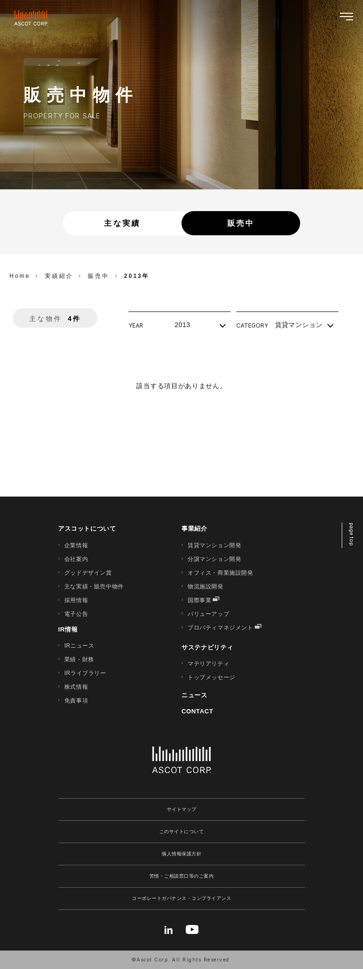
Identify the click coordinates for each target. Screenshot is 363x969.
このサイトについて (181, 831)
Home (19, 276)
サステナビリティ (207, 647)
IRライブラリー (85, 673)
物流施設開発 (206, 586)
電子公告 (76, 614)
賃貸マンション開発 (214, 545)
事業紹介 (194, 528)
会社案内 (76, 559)
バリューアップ (208, 614)
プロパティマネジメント (220, 627)
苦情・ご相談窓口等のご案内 (181, 876)
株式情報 (76, 687)
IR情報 (68, 629)
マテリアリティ (208, 663)
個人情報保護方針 (181, 853)
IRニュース (79, 645)
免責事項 (76, 700)
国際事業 (199, 600)
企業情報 (76, 545)
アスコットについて (87, 528)
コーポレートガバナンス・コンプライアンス (181, 898)
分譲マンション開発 (214, 559)
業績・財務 (79, 659)
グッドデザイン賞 (88, 572)
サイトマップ (182, 809)
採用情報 (76, 600)
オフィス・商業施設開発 (220, 572)
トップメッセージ (211, 677)
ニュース (194, 695)
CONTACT (197, 711)
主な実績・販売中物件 (94, 586)
